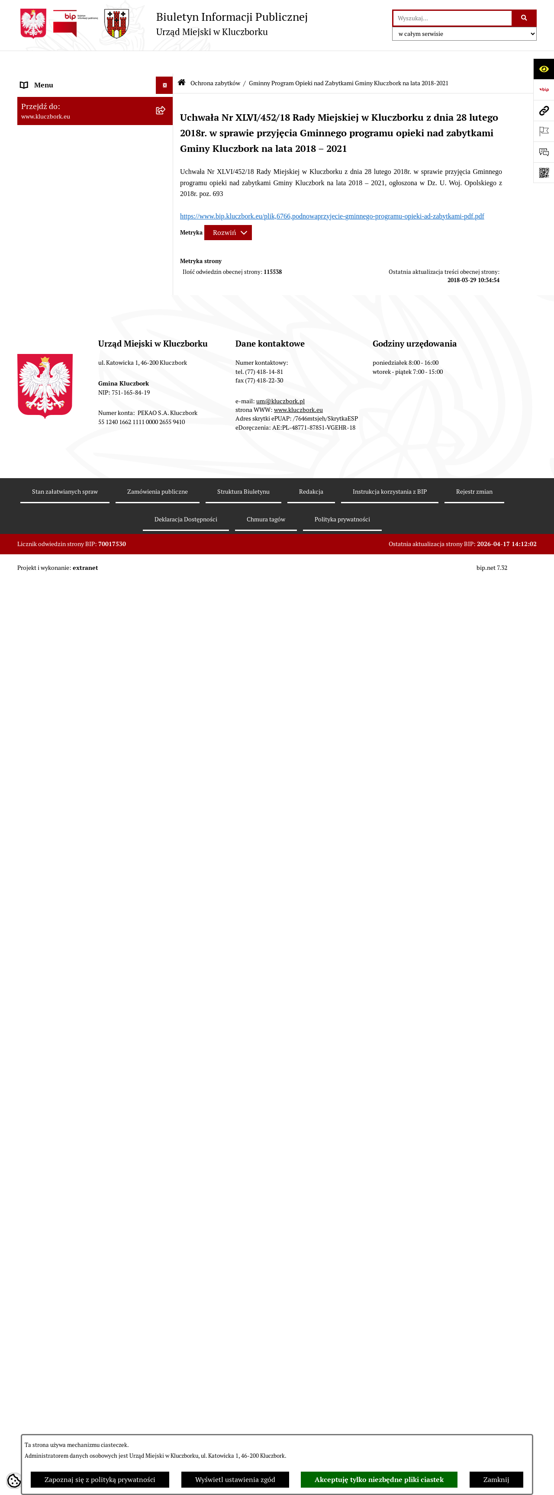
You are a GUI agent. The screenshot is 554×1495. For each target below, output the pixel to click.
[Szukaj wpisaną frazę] (525, 18)
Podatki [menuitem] (33, 325)
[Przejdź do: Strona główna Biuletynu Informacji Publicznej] (181, 60)
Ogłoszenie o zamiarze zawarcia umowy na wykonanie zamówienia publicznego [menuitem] (87, 615)
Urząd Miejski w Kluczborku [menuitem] (63, 165)
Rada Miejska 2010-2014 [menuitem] (59, 148)
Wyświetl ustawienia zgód (235, 1479)
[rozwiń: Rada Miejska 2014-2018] (166, 132)
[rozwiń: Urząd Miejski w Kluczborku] (166, 166)
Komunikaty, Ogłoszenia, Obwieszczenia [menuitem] (83, 689)
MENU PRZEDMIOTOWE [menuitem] (59, 210)
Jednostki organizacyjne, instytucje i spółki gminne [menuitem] (87, 188)
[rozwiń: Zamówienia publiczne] (166, 521)
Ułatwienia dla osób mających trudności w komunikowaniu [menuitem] (86, 747)
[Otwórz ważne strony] (543, 131)
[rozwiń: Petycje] (166, 638)
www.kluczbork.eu (298, 1346)
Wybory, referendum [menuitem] (52, 786)
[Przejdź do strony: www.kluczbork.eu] (543, 110)
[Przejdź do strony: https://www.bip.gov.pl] (543, 89)
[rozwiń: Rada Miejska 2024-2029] (166, 97)
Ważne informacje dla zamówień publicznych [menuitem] (71, 543)
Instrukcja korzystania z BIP (390, 1428)
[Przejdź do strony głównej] (162, 24)
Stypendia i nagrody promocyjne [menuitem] (71, 1098)
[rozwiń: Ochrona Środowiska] (166, 725)
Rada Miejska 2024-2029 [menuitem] (59, 96)
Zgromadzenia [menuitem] (43, 838)
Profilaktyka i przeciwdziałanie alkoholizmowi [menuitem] (68, 951)
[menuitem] (95, 405)
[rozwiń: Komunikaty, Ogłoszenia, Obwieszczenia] (166, 690)
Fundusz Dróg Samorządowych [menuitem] (68, 1036)
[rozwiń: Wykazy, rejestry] (166, 770)
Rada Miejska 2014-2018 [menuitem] (59, 131)
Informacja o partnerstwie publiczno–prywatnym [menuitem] (79, 923)
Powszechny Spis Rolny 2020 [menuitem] (66, 1018)
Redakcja (311, 1428)
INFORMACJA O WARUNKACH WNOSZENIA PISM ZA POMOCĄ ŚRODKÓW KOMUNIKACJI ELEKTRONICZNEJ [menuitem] (72, 1176)
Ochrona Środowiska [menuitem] (52, 724)
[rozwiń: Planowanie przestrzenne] (166, 360)
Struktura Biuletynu (243, 1428)
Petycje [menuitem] (32, 638)
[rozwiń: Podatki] (166, 325)
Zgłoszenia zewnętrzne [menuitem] (57, 1143)
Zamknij (496, 1479)
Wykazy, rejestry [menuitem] (46, 769)
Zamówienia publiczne (157, 1428)
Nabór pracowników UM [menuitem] (58, 873)
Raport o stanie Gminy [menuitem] (55, 307)
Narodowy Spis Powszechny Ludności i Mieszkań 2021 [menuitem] (81, 1058)
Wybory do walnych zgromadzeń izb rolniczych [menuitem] (76, 1121)
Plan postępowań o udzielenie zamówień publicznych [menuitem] (84, 570)
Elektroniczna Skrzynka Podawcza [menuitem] (73, 707)
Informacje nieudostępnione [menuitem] (65, 228)
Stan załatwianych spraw (65, 1428)
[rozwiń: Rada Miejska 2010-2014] (166, 149)
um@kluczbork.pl (280, 1338)
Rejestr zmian (474, 1428)
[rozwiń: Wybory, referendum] (166, 787)
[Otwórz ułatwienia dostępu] (543, 68)
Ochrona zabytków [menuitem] (49, 377)
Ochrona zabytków (215, 60)
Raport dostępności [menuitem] (51, 1081)
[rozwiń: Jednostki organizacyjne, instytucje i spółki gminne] (166, 184)
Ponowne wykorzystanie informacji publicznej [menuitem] (75, 250)
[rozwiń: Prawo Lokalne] (166, 274)
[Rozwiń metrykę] (228, 209)
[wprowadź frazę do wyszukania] (452, 18)
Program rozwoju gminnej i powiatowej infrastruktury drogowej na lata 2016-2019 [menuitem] (87, 896)
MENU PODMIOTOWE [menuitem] (55, 79)
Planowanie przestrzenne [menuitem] (60, 359)
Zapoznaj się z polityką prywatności (100, 1479)
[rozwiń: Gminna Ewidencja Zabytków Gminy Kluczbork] (166, 400)
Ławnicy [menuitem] (33, 804)
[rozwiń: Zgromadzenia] (166, 839)
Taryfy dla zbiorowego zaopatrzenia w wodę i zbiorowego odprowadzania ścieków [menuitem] (87, 996)
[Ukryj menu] (164, 62)
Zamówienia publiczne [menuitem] (56, 520)
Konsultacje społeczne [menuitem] (55, 973)
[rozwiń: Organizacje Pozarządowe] (166, 656)
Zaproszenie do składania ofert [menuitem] (68, 593)
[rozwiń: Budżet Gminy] (166, 291)
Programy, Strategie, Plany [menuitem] (62, 672)
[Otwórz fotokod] (543, 172)
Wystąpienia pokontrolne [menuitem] (60, 821)
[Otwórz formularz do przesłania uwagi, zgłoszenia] (543, 151)
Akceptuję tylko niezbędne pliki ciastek (379, 1479)
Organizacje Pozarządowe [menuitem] (60, 655)
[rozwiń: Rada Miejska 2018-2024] (166, 114)
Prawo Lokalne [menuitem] (44, 273)
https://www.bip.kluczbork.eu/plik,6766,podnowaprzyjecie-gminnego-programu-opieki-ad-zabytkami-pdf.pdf (332, 192)
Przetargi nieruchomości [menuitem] (58, 342)
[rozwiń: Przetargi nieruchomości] (166, 343)
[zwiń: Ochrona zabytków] (166, 377)
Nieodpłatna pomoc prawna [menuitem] (63, 856)
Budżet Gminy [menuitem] (43, 290)
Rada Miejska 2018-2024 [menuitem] (59, 114)
